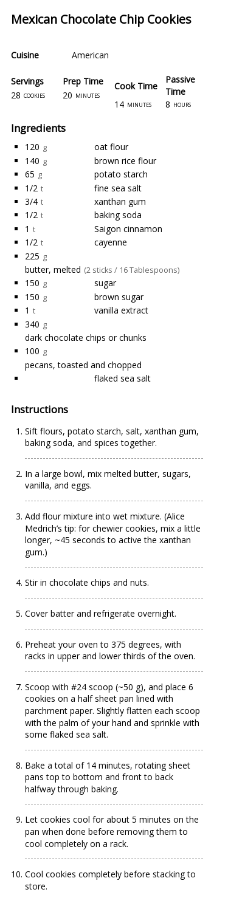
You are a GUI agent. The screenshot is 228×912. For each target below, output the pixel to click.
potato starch (121, 174)
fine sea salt (118, 188)
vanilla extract (121, 310)
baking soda (118, 215)
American (90, 55)
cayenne (110, 242)
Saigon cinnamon (128, 229)
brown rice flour (125, 160)
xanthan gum (120, 201)
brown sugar (118, 297)
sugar (105, 283)
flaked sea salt (122, 378)
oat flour (111, 147)
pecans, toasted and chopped (83, 365)
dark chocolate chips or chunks (86, 337)
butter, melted (53, 269)
